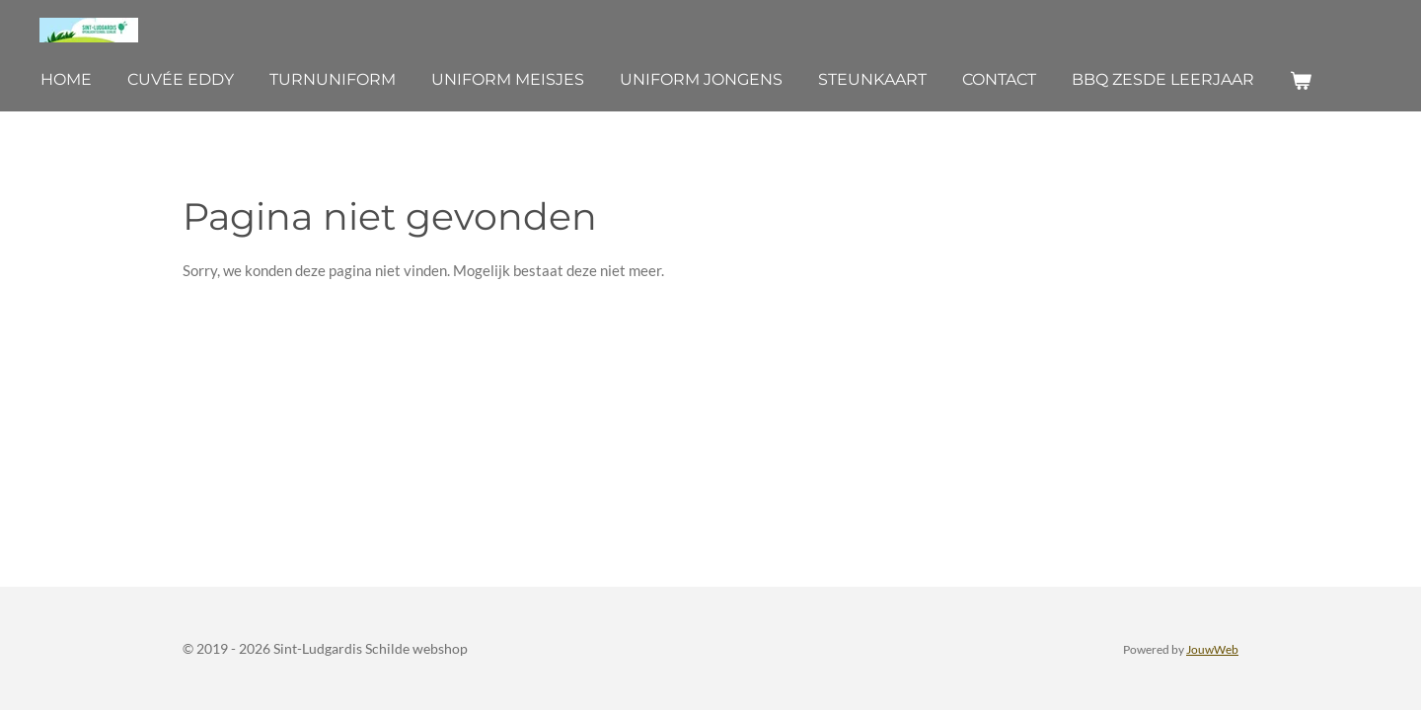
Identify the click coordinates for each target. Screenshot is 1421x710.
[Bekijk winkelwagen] (1300, 80)
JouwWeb (1212, 649)
